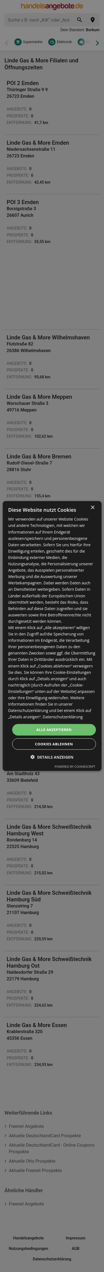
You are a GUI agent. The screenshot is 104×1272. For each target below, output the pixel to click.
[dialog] (51, 636)
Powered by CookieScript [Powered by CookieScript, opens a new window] (75, 766)
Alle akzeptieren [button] (54, 729)
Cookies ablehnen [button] (54, 743)
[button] (52, 757)
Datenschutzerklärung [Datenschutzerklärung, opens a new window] (63, 716)
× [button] (92, 508)
